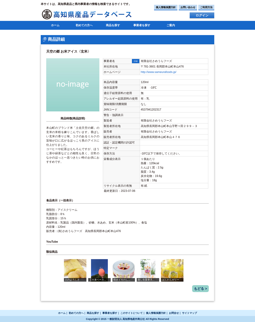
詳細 (136, 61)
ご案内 (170, 25)
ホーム (55, 25)
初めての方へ (84, 25)
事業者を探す (141, 25)
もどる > (200, 288)
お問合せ (174, 313)
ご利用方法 (206, 7)
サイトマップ (189, 313)
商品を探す (113, 25)
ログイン (202, 15)
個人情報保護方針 (166, 7)
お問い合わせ (187, 7)
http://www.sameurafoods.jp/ (158, 72)
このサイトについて (131, 313)
